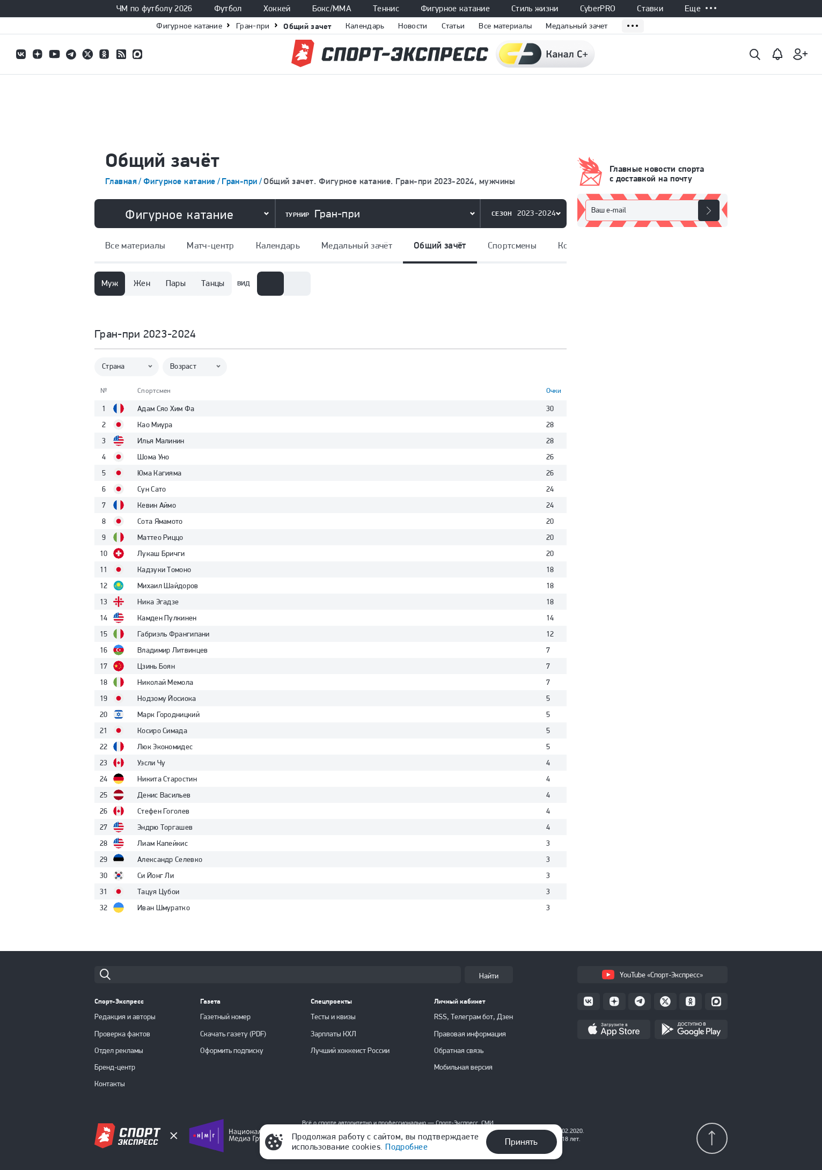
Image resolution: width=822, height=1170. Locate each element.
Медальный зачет (577, 26)
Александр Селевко (169, 859)
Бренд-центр (114, 1067)
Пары (176, 283)
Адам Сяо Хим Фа (166, 408)
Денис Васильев (163, 795)
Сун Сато (151, 489)
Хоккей (277, 8)
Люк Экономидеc (165, 746)
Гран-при (252, 26)
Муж (109, 283)
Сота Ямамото (160, 521)
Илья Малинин (161, 440)
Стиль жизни (535, 8)
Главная (121, 181)
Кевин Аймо (156, 505)
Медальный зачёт (317, 245)
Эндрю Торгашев (165, 827)
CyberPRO (598, 8)
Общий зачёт (400, 245)
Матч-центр (171, 245)
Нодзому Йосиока (166, 698)
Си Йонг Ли (155, 875)
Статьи (453, 26)
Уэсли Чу (151, 762)
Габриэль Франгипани (173, 634)
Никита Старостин (167, 778)
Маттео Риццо (160, 537)
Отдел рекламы (118, 1050)
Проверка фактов (122, 1033)
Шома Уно (153, 456)
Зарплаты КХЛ (333, 1033)
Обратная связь (458, 1050)
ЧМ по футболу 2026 (154, 8)
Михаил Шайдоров (168, 585)
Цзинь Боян (156, 666)
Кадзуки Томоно (164, 569)
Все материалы (505, 26)
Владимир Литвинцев (172, 650)
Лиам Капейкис (162, 843)
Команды (537, 245)
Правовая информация (470, 1033)
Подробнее (406, 1147)
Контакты (109, 1083)
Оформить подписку (231, 1050)
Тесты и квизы (333, 1016)
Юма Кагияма (159, 473)
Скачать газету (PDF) (233, 1033)
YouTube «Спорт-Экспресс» (652, 974)
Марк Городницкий (168, 714)
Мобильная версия (463, 1067)
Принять (521, 1141)
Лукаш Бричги (161, 553)
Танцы (213, 283)
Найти (488, 975)
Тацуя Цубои (158, 891)
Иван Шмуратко (163, 907)
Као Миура (155, 424)
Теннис (386, 8)
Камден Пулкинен (167, 617)
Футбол (228, 8)
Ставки (650, 8)
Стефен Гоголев (163, 811)
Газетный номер (225, 1016)
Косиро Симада (162, 730)
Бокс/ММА (332, 8)
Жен (142, 283)
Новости (412, 26)
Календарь (365, 26)
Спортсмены (472, 245)
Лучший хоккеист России (350, 1050)
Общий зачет (307, 26)
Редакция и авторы (125, 1016)
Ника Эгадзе (158, 601)
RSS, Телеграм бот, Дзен (473, 1016)
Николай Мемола (165, 682)
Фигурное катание (455, 8)
